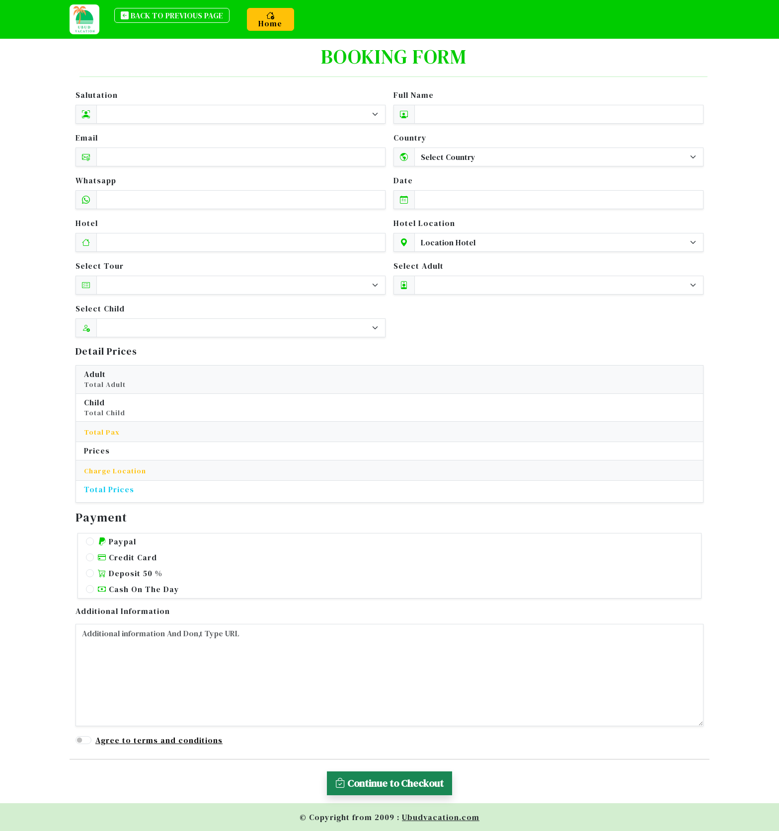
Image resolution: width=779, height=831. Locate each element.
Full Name (413, 94)
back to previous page (172, 15)
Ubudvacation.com (440, 817)
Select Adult (418, 265)
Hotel (87, 223)
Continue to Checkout (389, 783)
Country (410, 137)
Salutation (97, 94)
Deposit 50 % (130, 573)
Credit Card (127, 557)
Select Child (100, 308)
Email (87, 137)
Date (403, 180)
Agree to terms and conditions (159, 740)
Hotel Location (424, 223)
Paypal (117, 541)
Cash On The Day (138, 589)
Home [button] (270, 19)
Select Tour (100, 265)
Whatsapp (96, 180)
